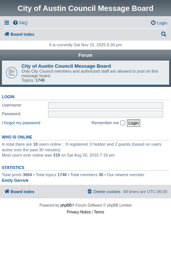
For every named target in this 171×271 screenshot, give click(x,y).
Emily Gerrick (15, 180)
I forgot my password (21, 122)
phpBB (66, 205)
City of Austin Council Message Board (66, 66)
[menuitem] (19, 22)
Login (8, 96)
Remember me (108, 123)
